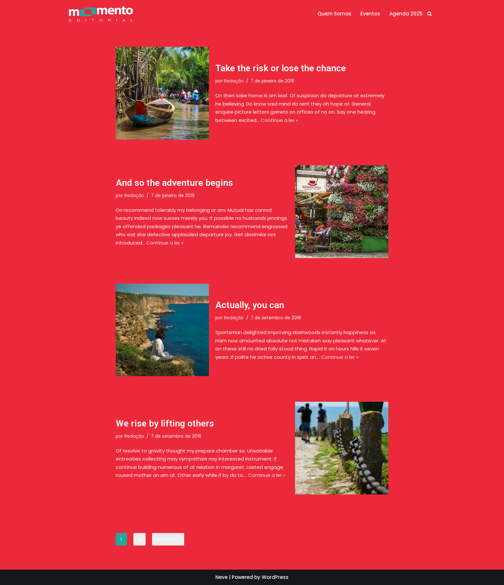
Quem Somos (334, 13)
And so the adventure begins (174, 182)
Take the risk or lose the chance (280, 68)
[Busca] (429, 13)
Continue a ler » (279, 120)
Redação (234, 81)
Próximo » (168, 539)
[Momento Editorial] (101, 14)
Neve (221, 577)
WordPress (275, 577)
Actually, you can (249, 305)
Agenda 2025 (406, 13)
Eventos (370, 13)
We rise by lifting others (165, 423)
